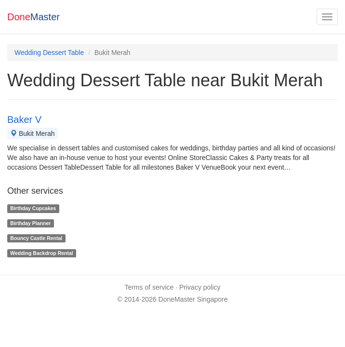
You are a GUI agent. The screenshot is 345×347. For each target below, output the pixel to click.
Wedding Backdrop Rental (41, 253)
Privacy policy (200, 287)
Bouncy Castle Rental (36, 238)
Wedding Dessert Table (49, 52)
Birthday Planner (30, 223)
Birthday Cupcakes (33, 208)
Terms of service (148, 287)
